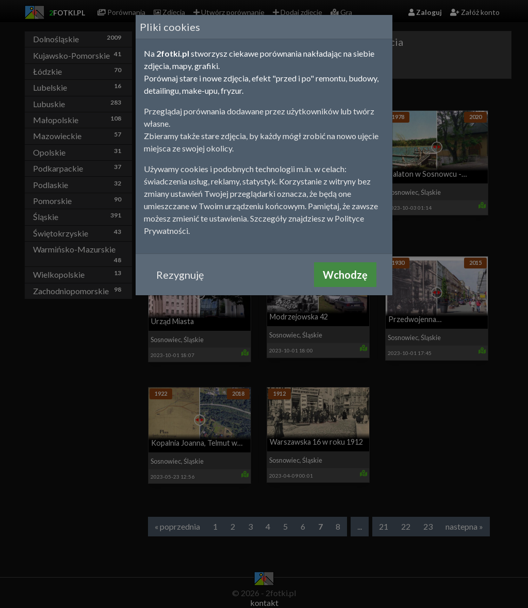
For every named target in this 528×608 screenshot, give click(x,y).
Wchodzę (345, 274)
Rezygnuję (180, 274)
